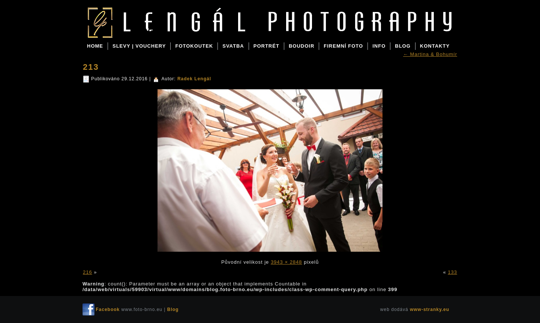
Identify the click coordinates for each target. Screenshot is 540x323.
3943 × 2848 (286, 262)
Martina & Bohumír (430, 54)
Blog (142, 31)
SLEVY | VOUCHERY (139, 46)
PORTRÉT (266, 46)
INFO (379, 46)
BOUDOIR (301, 46)
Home (95, 46)
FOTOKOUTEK (194, 46)
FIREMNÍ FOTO (343, 46)
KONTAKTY (435, 46)
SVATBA (233, 46)
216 (87, 272)
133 (452, 272)
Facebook (108, 309)
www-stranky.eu (429, 309)
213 (91, 67)
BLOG (403, 46)
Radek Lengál (194, 78)
